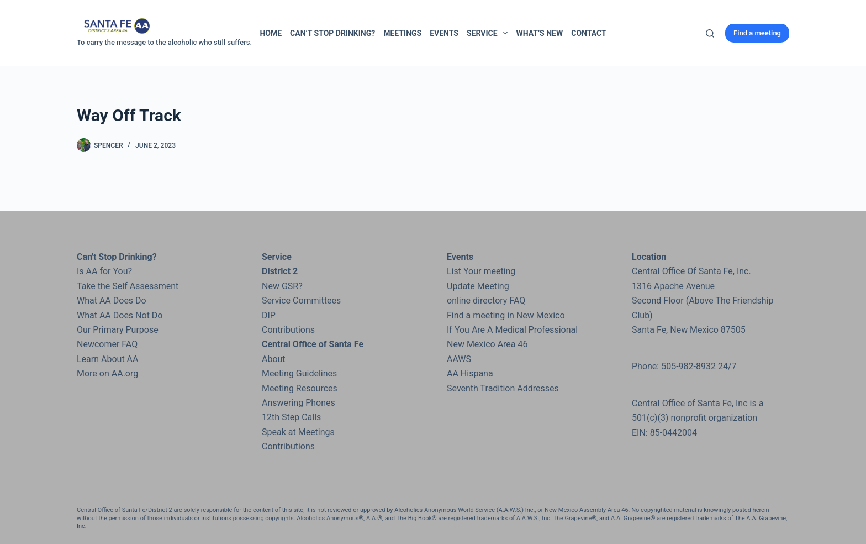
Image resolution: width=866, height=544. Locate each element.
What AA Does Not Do (119, 315)
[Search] (710, 33)
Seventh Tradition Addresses (503, 388)
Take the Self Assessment (127, 286)
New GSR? (282, 286)
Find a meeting (757, 33)
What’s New (539, 33)
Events (444, 33)
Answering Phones (298, 402)
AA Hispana (470, 373)
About (274, 359)
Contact (588, 33)
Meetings (402, 33)
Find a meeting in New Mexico (506, 315)
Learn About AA (107, 359)
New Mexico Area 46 (487, 344)
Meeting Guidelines (299, 373)
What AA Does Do (111, 300)
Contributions (288, 330)
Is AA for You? (104, 271)
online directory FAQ (486, 300)
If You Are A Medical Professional (512, 330)
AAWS (459, 359)
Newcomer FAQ (107, 344)
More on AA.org (107, 373)
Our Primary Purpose (118, 330)
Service (489, 33)
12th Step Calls (291, 417)
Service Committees (301, 300)
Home (271, 33)
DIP (269, 315)
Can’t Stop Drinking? (332, 33)
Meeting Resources (299, 388)
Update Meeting (478, 286)
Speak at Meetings (298, 432)
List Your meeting (481, 271)
